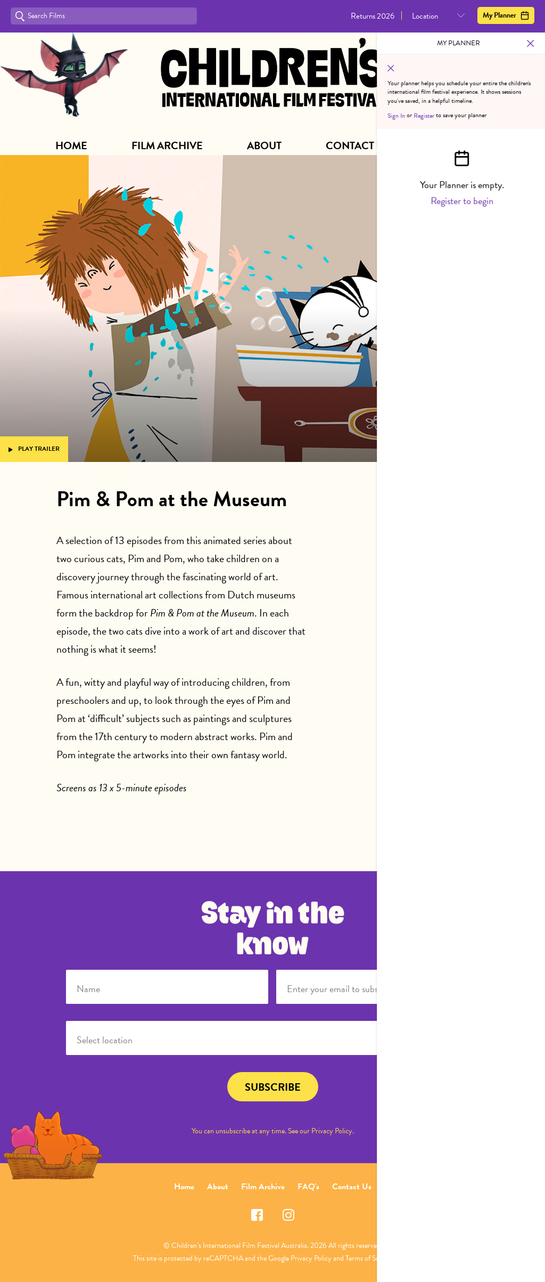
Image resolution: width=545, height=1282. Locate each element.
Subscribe (462, 145)
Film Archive (167, 145)
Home (71, 145)
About (264, 145)
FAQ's (308, 1186)
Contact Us (358, 145)
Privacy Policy (331, 1131)
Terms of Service (369, 1258)
